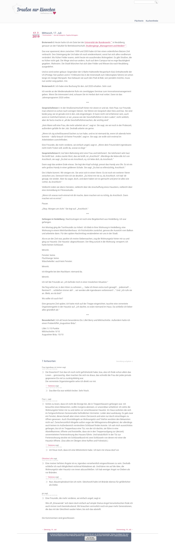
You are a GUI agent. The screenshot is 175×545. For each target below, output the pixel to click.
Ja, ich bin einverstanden (90, 538)
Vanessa (51, 386)
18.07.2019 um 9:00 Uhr (49, 369)
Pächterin (139, 21)
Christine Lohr (47, 458)
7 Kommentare (46, 35)
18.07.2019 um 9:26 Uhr (49, 401)
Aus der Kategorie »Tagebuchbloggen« (66, 35)
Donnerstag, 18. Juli (125, 530)
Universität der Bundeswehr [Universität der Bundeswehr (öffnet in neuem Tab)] (98, 42)
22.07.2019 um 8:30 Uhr (49, 495)
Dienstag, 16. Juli (49, 530)
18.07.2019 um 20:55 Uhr (54, 447)
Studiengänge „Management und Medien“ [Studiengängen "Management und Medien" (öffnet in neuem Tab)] (105, 46)
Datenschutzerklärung (121, 535)
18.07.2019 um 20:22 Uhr (54, 388)
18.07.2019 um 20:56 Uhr (54, 479)
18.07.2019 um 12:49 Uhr (50, 460)
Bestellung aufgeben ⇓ (124, 361)
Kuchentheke (152, 21)
